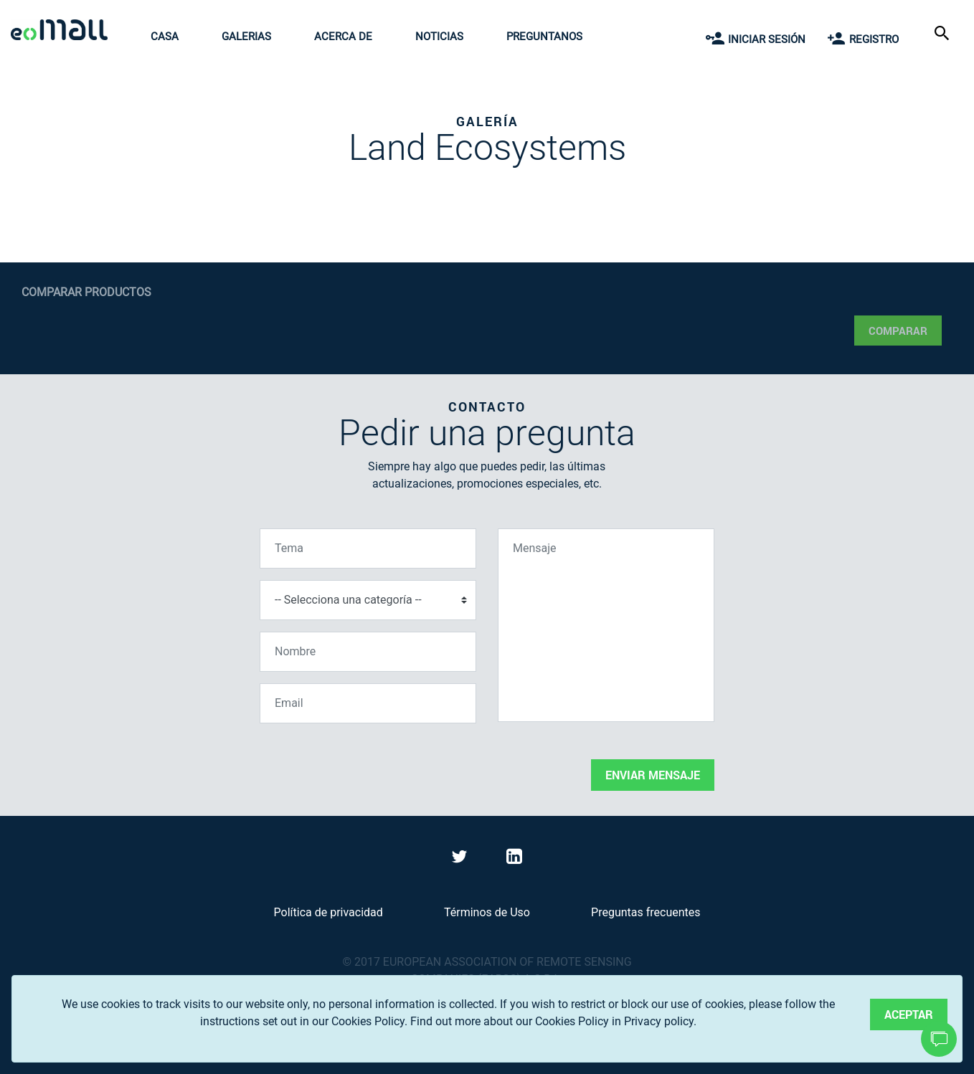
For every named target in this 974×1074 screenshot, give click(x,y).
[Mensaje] (606, 625)
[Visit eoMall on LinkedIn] (514, 859)
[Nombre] (368, 652)
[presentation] (369, 763)
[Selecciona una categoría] (368, 600)
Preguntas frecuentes (645, 912)
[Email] (368, 703)
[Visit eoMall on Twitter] (461, 859)
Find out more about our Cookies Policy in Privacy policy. (553, 1021)
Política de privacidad (328, 912)
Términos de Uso (487, 912)
